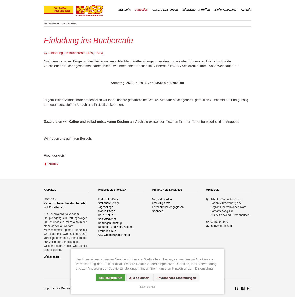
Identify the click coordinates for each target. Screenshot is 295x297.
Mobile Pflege (106, 211)
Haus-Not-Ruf (106, 215)
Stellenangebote (225, 9)
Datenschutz (69, 288)
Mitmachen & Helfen (196, 9)
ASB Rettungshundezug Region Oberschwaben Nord (243, 288)
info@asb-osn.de (221, 225)
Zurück (53, 164)
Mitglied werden (162, 199)
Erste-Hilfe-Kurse (109, 199)
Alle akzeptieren (110, 277)
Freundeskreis (107, 231)
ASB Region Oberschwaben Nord (236, 288)
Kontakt (246, 9)
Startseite (124, 9)
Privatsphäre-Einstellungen (176, 277)
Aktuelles (141, 9)
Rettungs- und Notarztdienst (115, 226)
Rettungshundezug (110, 223)
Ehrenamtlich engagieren (168, 207)
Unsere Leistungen (165, 9)
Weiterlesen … (53, 256)
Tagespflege (105, 207)
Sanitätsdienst (107, 219)
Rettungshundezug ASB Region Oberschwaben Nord (249, 288)
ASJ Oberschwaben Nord (114, 234)
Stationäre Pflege (109, 203)
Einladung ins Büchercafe (75, 53)
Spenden (157, 211)
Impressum (51, 288)
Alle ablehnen (139, 277)
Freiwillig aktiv (161, 203)
